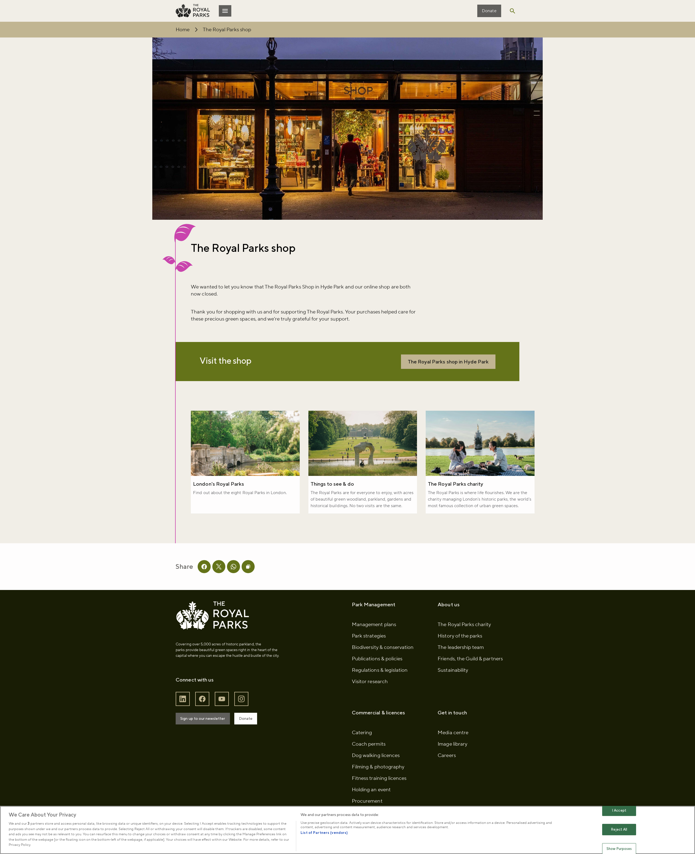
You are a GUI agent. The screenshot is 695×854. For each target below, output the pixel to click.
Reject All (619, 829)
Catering (362, 743)
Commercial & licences (378, 724)
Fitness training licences (379, 789)
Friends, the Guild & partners (469, 670)
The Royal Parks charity (454, 486)
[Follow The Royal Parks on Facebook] (205, 710)
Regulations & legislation (379, 681)
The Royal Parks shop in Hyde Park (443, 363)
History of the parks (459, 647)
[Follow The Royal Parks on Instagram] (244, 710)
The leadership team (460, 658)
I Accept (619, 810)
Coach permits (369, 755)
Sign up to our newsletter (205, 729)
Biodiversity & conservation (382, 658)
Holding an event (371, 801)
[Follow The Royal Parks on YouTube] (224, 710)
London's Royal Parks (221, 486)
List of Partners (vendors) (324, 833)
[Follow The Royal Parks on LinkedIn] (185, 710)
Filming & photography (378, 778)
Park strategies (369, 647)
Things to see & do (333, 486)
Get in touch (451, 724)
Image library (451, 755)
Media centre (452, 743)
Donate (486, 11)
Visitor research (370, 692)
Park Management (373, 615)
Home (185, 29)
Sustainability (452, 681)
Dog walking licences (376, 766)
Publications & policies (377, 670)
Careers (445, 766)
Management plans (374, 635)
